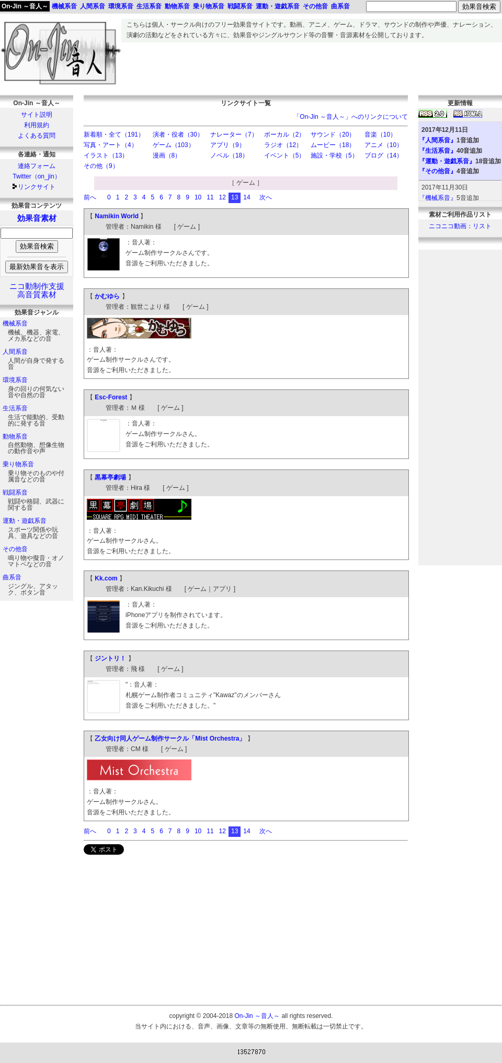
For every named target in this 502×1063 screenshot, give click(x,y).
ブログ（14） (383, 155)
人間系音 (15, 351)
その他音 (15, 549)
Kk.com (106, 578)
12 (222, 197)
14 (246, 197)
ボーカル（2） (284, 134)
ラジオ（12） (283, 145)
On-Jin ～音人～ (25, 6)
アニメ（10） (383, 145)
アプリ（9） (227, 145)
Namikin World (117, 216)
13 (234, 197)
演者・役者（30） (178, 134)
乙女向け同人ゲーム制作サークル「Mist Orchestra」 (170, 738)
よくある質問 (36, 135)
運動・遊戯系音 (25, 520)
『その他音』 (438, 171)
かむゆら (107, 296)
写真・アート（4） (111, 145)
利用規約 (36, 125)
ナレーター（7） (234, 134)
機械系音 (15, 323)
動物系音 (15, 436)
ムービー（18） (333, 145)
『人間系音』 (438, 140)
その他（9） (101, 166)
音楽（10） (380, 134)
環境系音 (15, 380)
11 (210, 197)
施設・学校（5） (334, 155)
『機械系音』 (438, 198)
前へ (90, 197)
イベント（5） (284, 155)
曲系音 (12, 577)
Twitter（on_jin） (36, 176)
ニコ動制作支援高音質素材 (36, 290)
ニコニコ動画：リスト (460, 226)
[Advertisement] (311, 65)
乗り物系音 (18, 464)
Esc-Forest (111, 397)
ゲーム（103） (174, 145)
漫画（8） (167, 155)
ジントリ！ (110, 658)
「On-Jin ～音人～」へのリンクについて (350, 116)
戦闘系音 (15, 492)
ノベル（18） (229, 155)
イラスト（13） (106, 155)
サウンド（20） (333, 134)
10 (198, 197)
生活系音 (15, 408)
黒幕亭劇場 (110, 477)
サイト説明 (36, 114)
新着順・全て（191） (114, 134)
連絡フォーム (36, 166)
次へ (265, 197)
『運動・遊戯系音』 (447, 161)
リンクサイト (36, 187)
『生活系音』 (438, 150)
